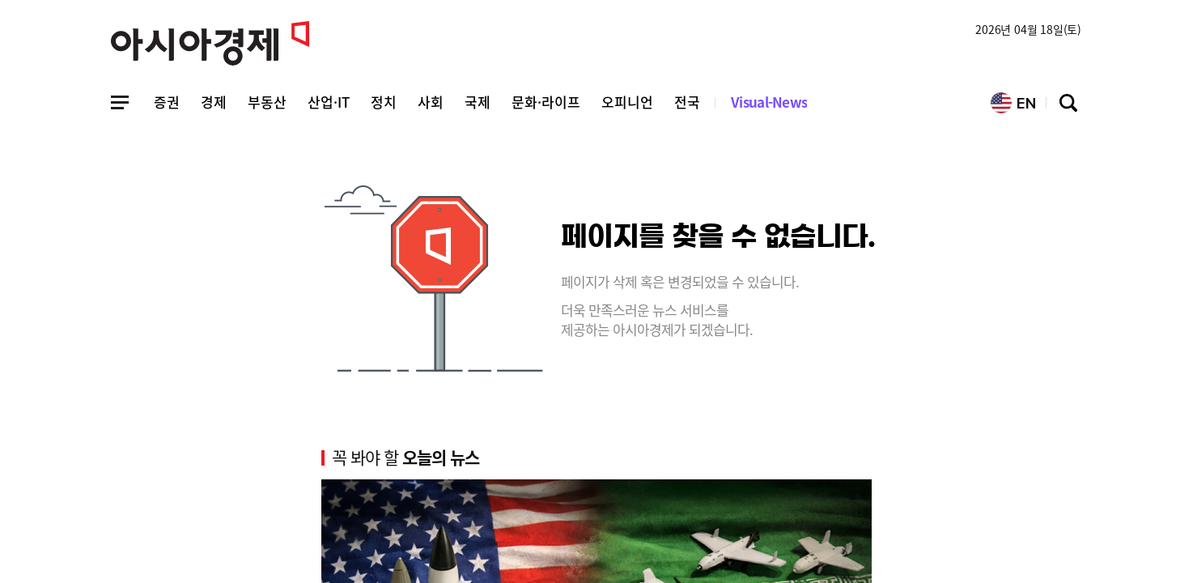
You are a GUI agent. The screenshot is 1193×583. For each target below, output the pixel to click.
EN (1013, 102)
